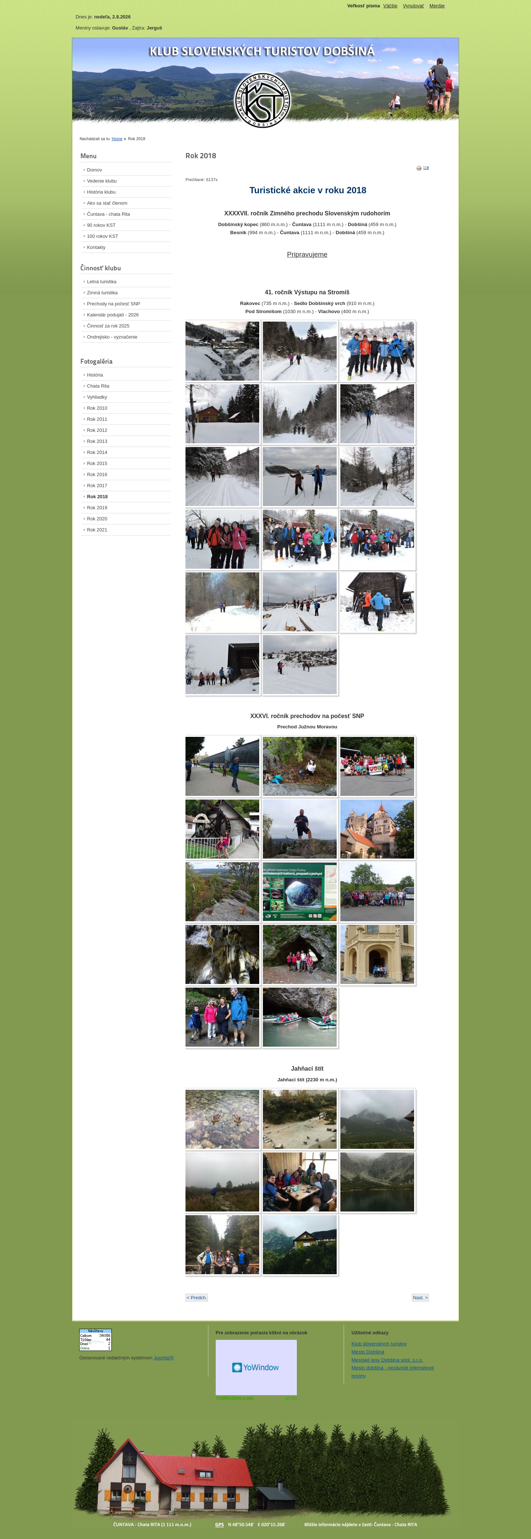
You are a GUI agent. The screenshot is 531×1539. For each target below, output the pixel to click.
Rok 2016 (97, 474)
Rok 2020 (97, 518)
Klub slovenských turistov (379, 1343)
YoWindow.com (235, 1398)
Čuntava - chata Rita (108, 214)
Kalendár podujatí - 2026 (113, 315)
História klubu (101, 192)
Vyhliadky (97, 397)
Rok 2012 (97, 430)
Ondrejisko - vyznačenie (112, 337)
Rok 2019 (97, 507)
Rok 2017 (97, 485)
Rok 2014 (97, 452)
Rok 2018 (97, 496)
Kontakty (96, 247)
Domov (94, 170)
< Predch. (197, 1297)
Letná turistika (102, 281)
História (95, 375)
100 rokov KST (102, 236)
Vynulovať (413, 5)
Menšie (437, 5)
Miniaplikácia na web (256, 1367)
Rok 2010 (97, 408)
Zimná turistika (102, 292)
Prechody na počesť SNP (113, 303)
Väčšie (390, 5)
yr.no (290, 1398)
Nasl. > (420, 1297)
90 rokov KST (101, 225)
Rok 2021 (97, 530)
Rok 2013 (97, 441)
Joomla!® (164, 1358)
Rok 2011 (97, 419)
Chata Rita (98, 386)
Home (117, 138)
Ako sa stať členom (107, 203)
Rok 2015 (97, 463)
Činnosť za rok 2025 (108, 326)
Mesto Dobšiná (367, 1352)
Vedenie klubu (102, 181)
